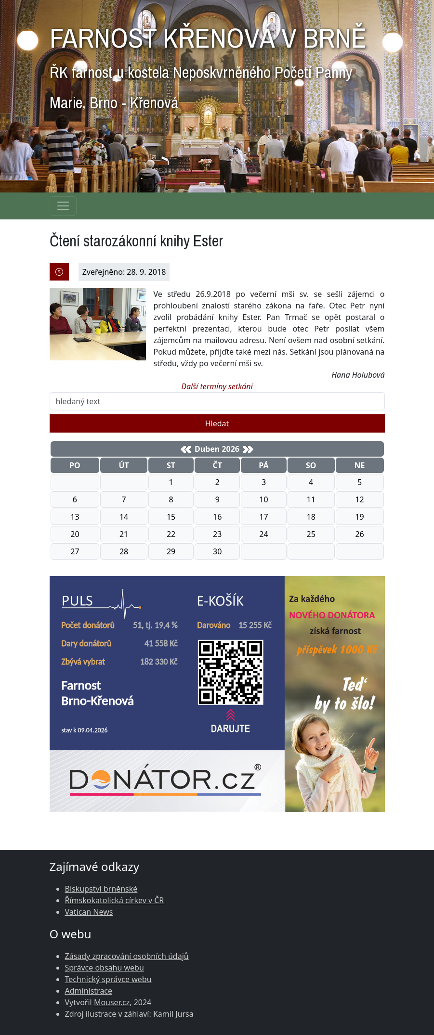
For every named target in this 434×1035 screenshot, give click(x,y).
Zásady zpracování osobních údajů (127, 956)
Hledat (217, 423)
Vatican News (89, 912)
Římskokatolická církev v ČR (114, 900)
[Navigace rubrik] (63, 206)
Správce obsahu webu (104, 967)
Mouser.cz (112, 1002)
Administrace (89, 990)
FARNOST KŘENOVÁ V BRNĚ (208, 63)
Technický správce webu (108, 979)
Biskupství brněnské (101, 888)
